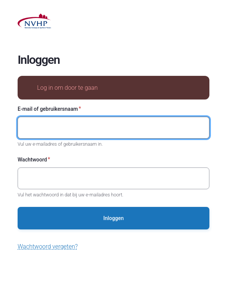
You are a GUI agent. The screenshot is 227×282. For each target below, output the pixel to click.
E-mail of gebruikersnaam (48, 109)
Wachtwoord (32, 160)
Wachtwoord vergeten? (48, 246)
